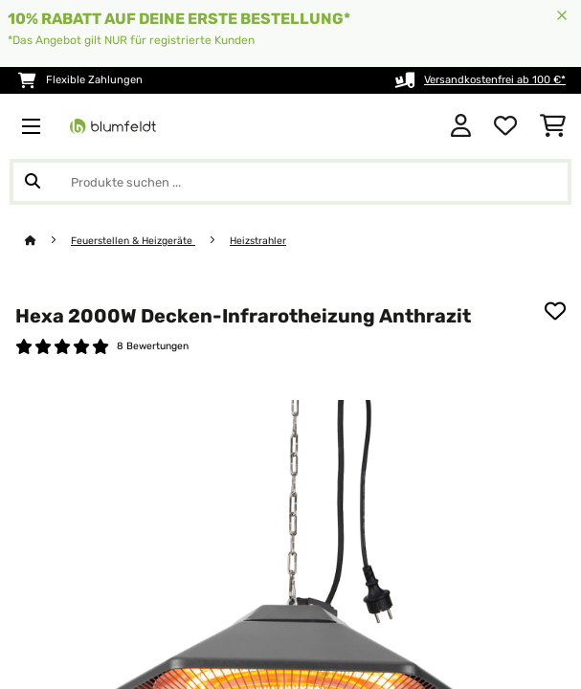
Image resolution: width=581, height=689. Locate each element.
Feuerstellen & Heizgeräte (133, 240)
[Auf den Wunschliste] (555, 311)
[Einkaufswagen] (553, 126)
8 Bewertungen (153, 346)
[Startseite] (48, 240)
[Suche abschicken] (32, 181)
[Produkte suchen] (290, 182)
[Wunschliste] (505, 126)
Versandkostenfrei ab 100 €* (495, 80)
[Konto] (461, 126)
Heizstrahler (258, 240)
